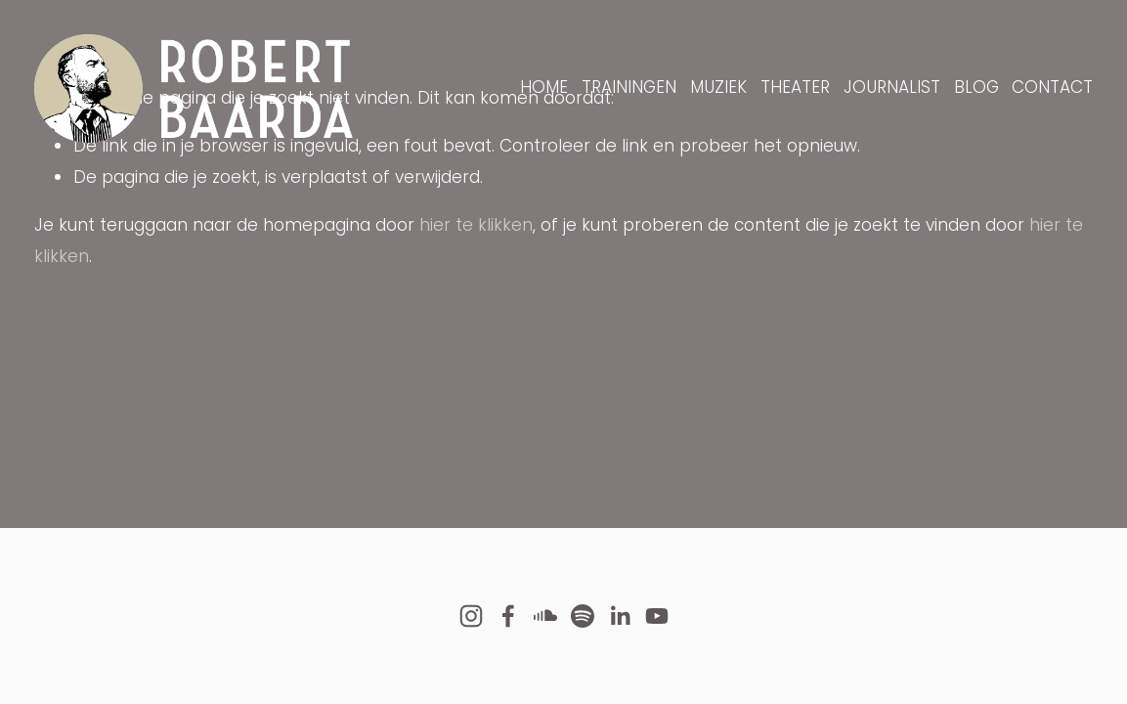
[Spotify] (582, 616)
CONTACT (1052, 87)
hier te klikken (476, 225)
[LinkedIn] (619, 616)
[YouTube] (657, 616)
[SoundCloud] (545, 616)
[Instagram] (471, 616)
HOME (544, 87)
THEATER (795, 87)
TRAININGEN (629, 87)
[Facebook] (508, 616)
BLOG (976, 87)
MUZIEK (718, 87)
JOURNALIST (892, 87)
